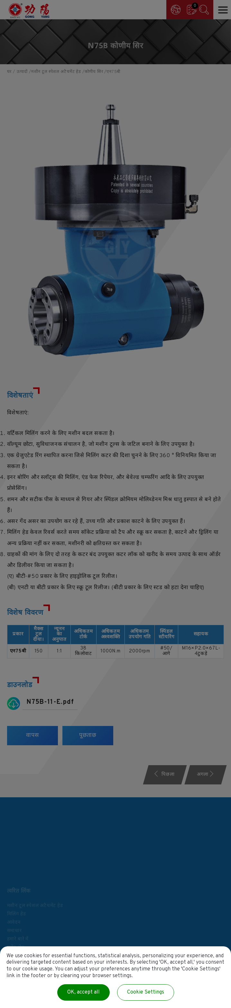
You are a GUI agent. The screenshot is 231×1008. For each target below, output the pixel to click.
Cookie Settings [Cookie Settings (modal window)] (145, 992)
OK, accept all (83, 992)
